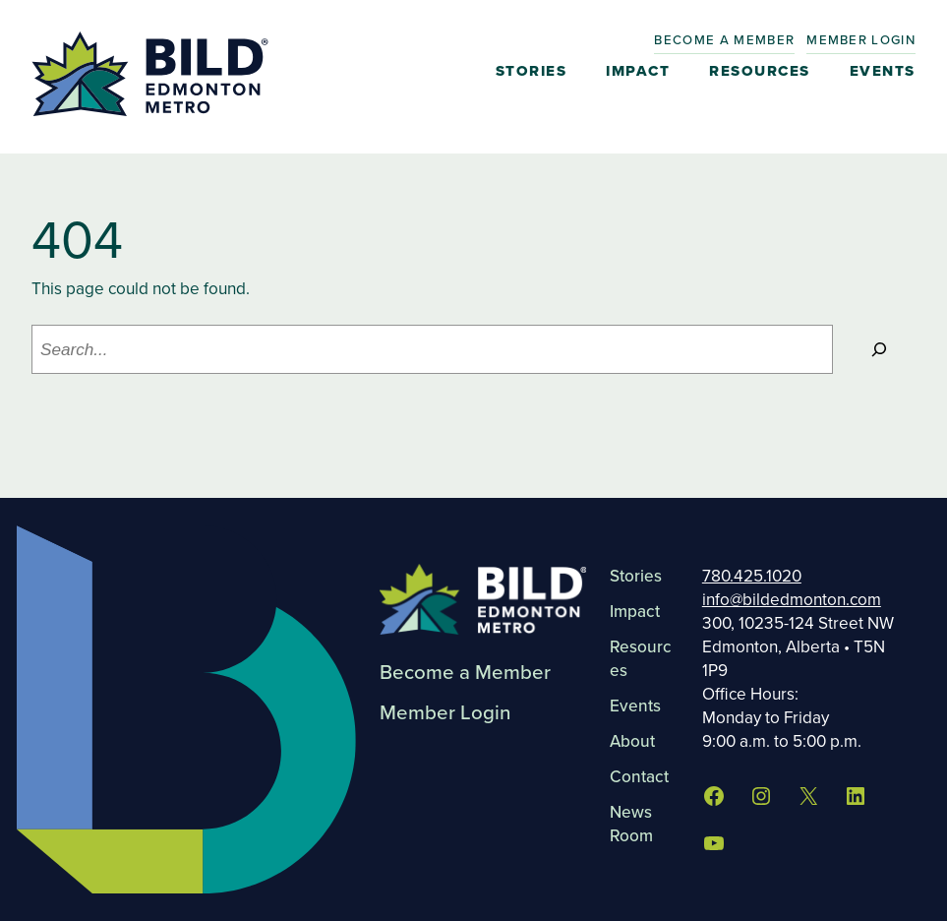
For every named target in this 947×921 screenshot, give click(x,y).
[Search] (879, 350)
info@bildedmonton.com (791, 599)
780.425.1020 (751, 575)
